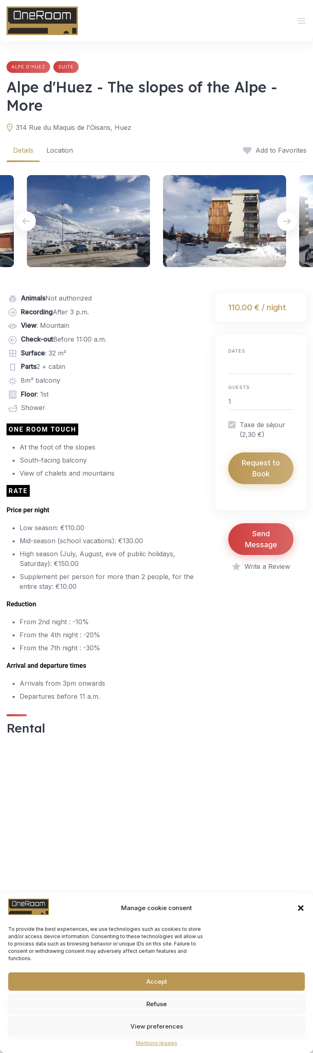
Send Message (261, 539)
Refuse (156, 1004)
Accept (156, 981)
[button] (301, 908)
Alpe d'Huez (28, 67)
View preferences (156, 1026)
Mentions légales (156, 1043)
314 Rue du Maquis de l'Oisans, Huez (73, 127)
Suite (66, 67)
